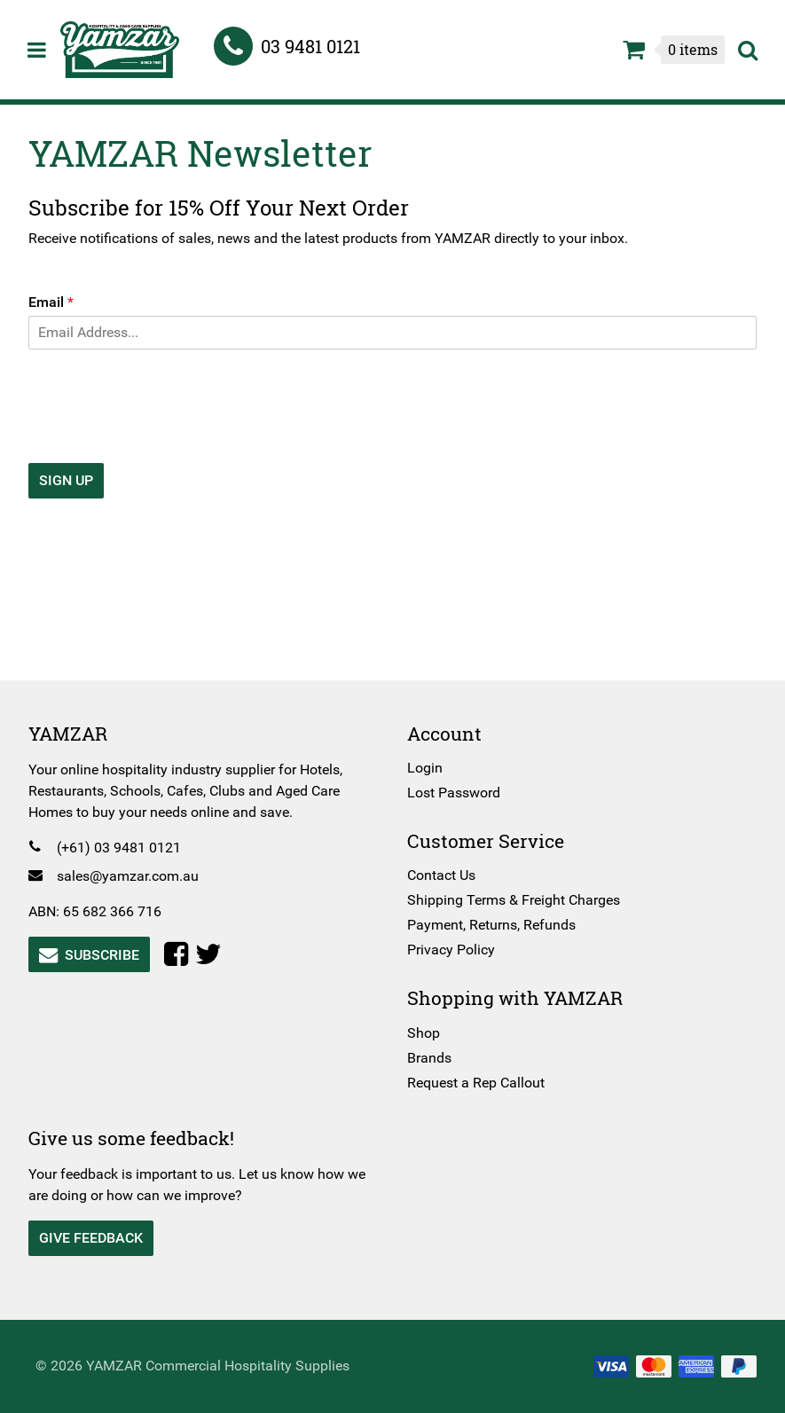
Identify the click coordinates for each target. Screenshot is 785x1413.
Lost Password (453, 792)
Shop (423, 1032)
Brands (429, 1057)
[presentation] (170, 433)
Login (425, 767)
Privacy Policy (451, 949)
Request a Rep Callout (476, 1082)
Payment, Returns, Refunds (491, 924)
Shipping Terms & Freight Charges (513, 899)
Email (58, 302)
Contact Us (441, 875)
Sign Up (73, 480)
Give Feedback (98, 1237)
